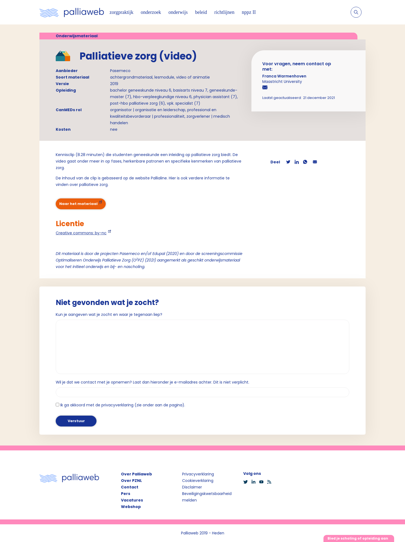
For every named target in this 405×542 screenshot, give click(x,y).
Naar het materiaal (78, 203)
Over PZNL (131, 480)
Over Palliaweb (136, 474)
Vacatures (132, 500)
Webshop (131, 506)
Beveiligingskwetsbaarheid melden (207, 497)
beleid (201, 12)
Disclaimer (192, 487)
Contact (129, 487)
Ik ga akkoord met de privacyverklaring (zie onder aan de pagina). (122, 405)
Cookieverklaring (197, 480)
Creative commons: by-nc (81, 233)
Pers (125, 493)
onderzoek (151, 12)
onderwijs (178, 12)
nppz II (249, 12)
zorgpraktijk (121, 12)
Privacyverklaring (198, 474)
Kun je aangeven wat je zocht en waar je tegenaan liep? (109, 314)
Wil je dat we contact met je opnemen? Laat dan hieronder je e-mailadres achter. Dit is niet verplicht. (152, 382)
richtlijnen (224, 12)
